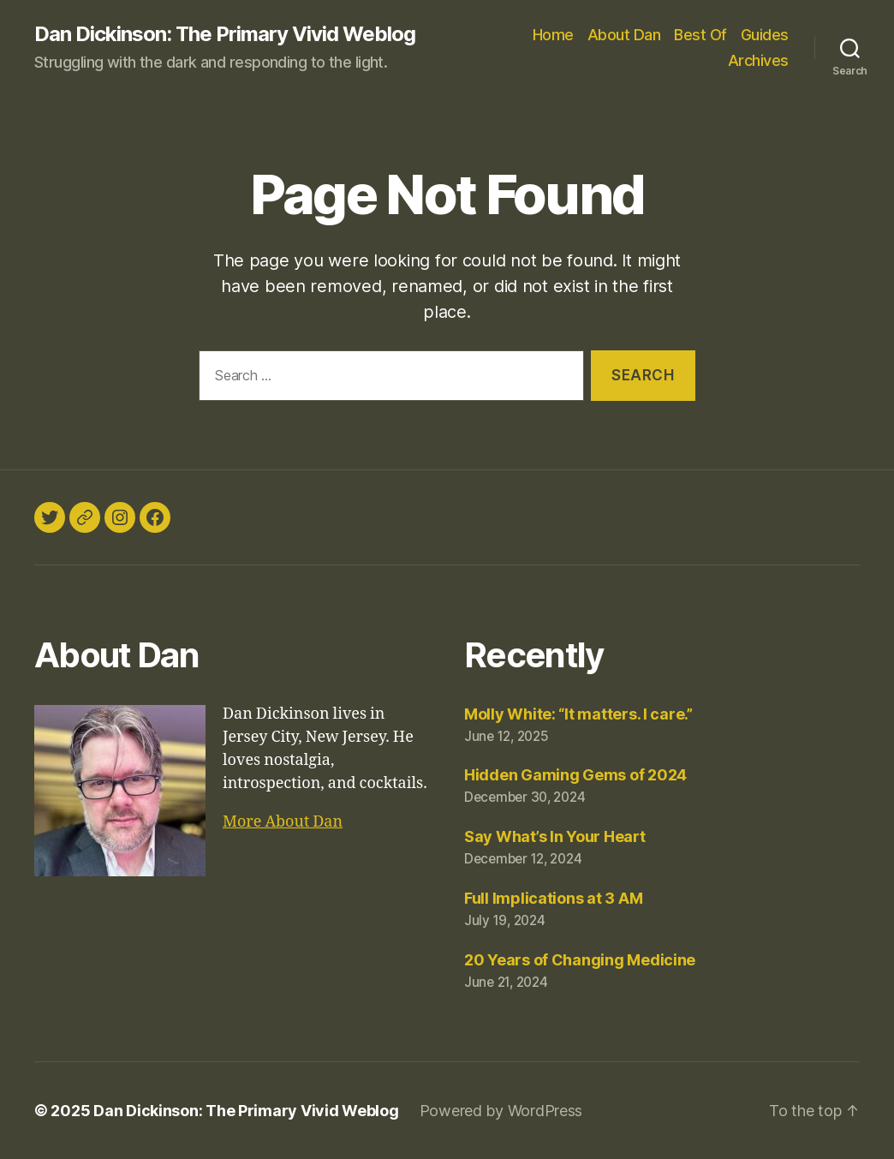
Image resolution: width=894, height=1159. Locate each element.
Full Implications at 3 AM (553, 898)
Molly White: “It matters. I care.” (578, 714)
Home (553, 35)
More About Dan (283, 822)
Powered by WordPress (501, 1111)
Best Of (700, 35)
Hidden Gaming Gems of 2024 (575, 775)
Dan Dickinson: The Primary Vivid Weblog (224, 34)
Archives (758, 60)
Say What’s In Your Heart (555, 836)
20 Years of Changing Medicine (579, 960)
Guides (765, 35)
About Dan (624, 35)
